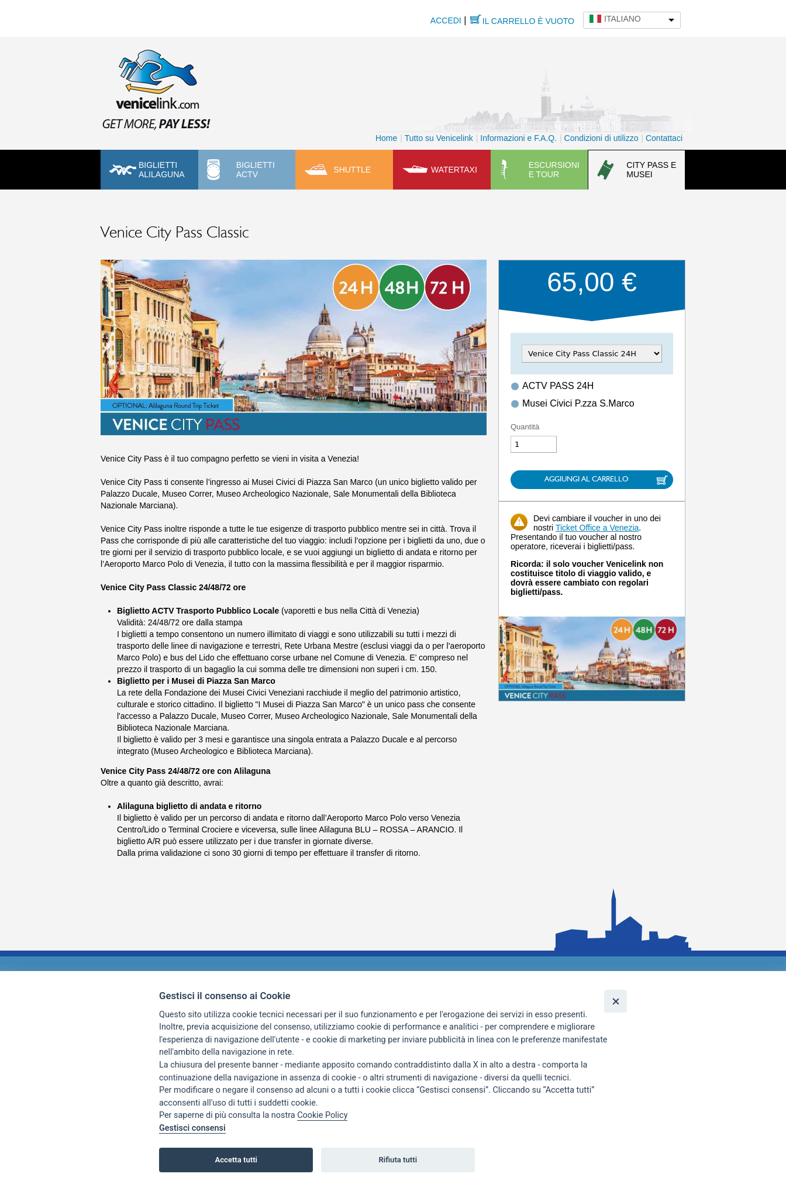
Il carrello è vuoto (528, 21)
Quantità (525, 426)
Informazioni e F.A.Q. (518, 138)
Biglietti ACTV (255, 169)
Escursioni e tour (554, 169)
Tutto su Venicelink (439, 138)
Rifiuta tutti (398, 1159)
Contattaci (664, 138)
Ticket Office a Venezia (597, 527)
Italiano (622, 19)
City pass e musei (651, 169)
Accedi (445, 20)
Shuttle (352, 169)
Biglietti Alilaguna (162, 169)
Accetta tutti (236, 1159)
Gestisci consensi (192, 1128)
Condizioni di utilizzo (601, 138)
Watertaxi (454, 169)
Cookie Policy (322, 1115)
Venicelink (156, 87)
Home (386, 138)
